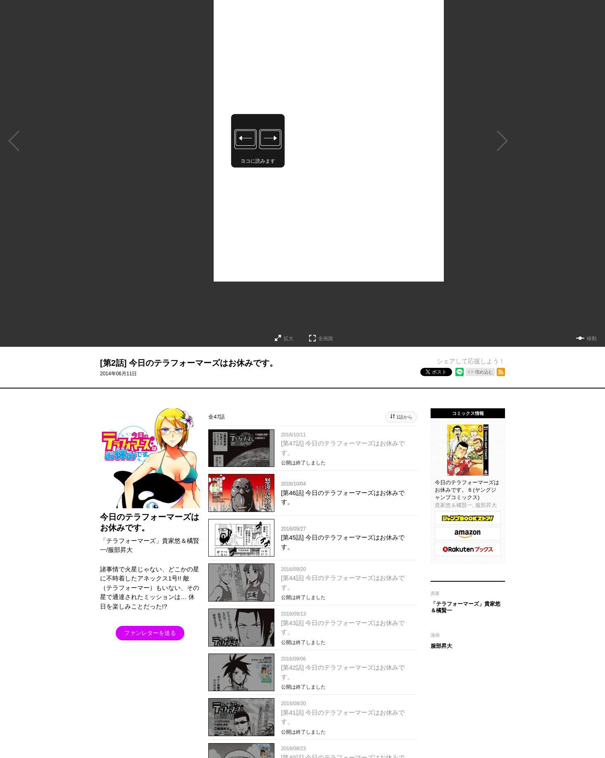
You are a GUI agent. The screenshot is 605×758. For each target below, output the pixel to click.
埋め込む (484, 372)
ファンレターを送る (150, 633)
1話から (404, 417)
